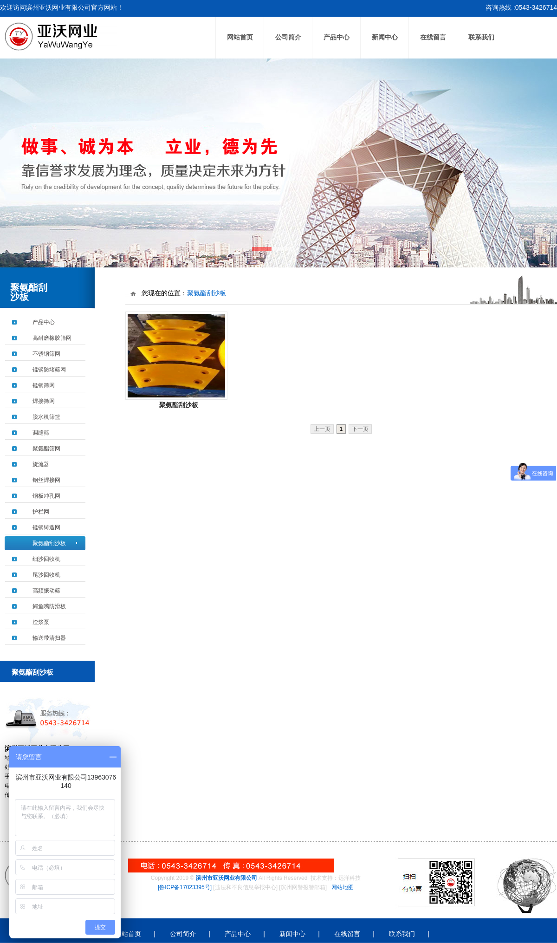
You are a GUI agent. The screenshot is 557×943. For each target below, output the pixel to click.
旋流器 (40, 464)
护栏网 (40, 511)
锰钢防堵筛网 (49, 369)
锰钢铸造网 (46, 527)
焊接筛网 (43, 401)
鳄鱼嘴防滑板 (49, 606)
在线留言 (433, 37)
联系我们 (481, 37)
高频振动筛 (46, 590)
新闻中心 (385, 37)
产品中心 (337, 37)
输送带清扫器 (49, 638)
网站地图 (342, 887)
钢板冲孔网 (46, 496)
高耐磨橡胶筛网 (51, 338)
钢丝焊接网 (46, 480)
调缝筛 (40, 432)
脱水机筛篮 (46, 417)
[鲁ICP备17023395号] (185, 887)
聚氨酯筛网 (46, 448)
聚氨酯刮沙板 (49, 543)
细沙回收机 (46, 559)
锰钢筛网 (43, 385)
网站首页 (240, 37)
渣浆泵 (40, 622)
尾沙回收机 (46, 575)
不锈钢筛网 (46, 354)
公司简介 (288, 37)
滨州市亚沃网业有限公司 (226, 878)
